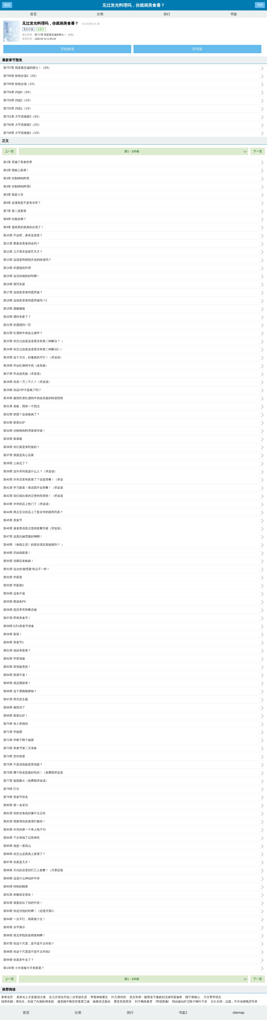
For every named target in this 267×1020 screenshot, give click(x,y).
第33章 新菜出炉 (133, 423)
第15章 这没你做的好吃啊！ (133, 276)
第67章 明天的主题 (133, 699)
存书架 (197, 49)
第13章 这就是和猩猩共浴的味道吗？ (133, 260)
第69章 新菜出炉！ (133, 716)
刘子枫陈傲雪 (143, 1001)
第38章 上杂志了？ (133, 463)
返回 (7, 4)
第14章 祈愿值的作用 (133, 268)
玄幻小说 (28, 29)
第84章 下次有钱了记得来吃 (133, 838)
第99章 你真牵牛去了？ (133, 960)
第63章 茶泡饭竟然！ (133, 667)
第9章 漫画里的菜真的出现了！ (133, 227)
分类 (100, 14)
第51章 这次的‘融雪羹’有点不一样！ (133, 569)
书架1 (183, 1012)
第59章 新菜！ (133, 634)
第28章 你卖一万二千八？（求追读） (133, 382)
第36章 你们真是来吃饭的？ (133, 447)
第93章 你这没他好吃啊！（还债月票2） (133, 911)
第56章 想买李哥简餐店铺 (133, 610)
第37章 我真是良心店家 (133, 455)
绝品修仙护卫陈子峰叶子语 (189, 1001)
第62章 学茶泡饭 (133, 659)
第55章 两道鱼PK (133, 602)
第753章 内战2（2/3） (133, 100)
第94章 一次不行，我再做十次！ (133, 919)
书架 (233, 14)
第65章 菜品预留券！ (133, 683)
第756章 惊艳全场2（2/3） (133, 76)
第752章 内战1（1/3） (133, 108)
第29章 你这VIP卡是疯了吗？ (133, 390)
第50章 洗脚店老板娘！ (133, 561)
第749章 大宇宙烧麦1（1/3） (133, 133)
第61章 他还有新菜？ (133, 650)
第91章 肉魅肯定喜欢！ (133, 895)
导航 (260, 4)
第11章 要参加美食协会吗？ (133, 243)
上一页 (9, 151)
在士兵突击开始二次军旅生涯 (68, 997)
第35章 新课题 (133, 439)
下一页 (257, 151)
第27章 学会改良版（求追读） (133, 374)
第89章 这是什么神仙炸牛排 (133, 878)
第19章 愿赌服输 (133, 309)
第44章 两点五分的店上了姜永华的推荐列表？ (133, 512)
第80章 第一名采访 (133, 805)
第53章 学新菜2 (133, 585)
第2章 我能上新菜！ (133, 170)
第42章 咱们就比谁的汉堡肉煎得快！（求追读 (133, 496)
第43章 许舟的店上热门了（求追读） (133, 504)
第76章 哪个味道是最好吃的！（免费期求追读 (133, 773)
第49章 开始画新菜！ (133, 553)
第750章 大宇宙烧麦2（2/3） (133, 125)
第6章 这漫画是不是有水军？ (133, 203)
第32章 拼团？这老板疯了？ (133, 414)
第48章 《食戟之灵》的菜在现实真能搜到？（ (133, 545)
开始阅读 (67, 49)
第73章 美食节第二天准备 (133, 748)
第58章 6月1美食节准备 (133, 626)
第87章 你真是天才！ (133, 862)
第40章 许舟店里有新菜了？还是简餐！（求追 (133, 480)
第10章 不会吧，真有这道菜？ (133, 235)
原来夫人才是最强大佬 (31, 997)
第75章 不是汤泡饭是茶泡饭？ (133, 764)
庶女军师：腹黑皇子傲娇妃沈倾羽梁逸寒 (156, 997)
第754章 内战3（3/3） (133, 92)
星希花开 (7, 997)
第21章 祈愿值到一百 (133, 325)
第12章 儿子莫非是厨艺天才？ (133, 252)
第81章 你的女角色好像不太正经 (133, 813)
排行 (167, 14)
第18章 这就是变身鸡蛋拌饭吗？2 (133, 300)
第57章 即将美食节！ (133, 618)
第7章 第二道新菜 (133, 211)
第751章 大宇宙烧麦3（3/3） (133, 117)
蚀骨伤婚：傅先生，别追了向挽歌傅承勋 (27, 1001)
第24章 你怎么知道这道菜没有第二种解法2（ (133, 349)
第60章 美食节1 (133, 642)
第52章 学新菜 (133, 577)
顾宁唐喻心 (192, 997)
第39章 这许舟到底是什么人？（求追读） (133, 471)
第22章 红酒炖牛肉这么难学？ (133, 333)
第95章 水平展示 (133, 927)
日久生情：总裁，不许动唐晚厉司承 (234, 1001)
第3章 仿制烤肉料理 (133, 178)
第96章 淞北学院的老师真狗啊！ (133, 935)
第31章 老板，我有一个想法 (133, 406)
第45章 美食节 (133, 520)
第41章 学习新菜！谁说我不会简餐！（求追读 (133, 488)
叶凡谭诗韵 (118, 997)
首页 (33, 14)
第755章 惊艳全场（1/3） (133, 84)
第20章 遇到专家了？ (133, 317)
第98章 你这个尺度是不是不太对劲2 (133, 952)
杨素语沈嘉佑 (101, 1001)
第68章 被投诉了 (133, 707)
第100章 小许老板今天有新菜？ (133, 968)
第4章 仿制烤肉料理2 (133, 186)
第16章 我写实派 (133, 284)
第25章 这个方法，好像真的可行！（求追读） (133, 357)
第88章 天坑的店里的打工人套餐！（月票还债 (133, 870)
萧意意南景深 (122, 1001)
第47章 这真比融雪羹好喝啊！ (133, 536)
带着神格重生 (99, 997)
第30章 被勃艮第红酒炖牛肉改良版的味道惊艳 (133, 398)
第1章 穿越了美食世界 (133, 162)
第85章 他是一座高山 (133, 846)
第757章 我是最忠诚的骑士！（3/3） (55, 34)
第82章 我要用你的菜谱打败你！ (133, 821)
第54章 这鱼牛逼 (133, 593)
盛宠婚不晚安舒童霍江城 (73, 1001)
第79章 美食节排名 (133, 797)
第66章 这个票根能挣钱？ (133, 691)
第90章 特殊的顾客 (133, 887)
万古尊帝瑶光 (212, 997)
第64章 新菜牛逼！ (133, 675)
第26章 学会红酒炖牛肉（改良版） (133, 366)
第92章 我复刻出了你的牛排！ (133, 903)
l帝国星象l (162, 1001)
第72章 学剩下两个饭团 (133, 740)
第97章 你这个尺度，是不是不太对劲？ (133, 943)
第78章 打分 (133, 789)
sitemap (238, 1012)
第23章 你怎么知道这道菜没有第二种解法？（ (133, 341)
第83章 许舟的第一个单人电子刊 (133, 830)
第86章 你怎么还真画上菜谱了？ (133, 854)
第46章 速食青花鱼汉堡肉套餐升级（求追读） (133, 528)
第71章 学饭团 (133, 732)
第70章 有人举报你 (133, 724)
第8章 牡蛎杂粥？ (133, 219)
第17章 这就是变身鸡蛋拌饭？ (133, 292)
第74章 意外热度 (133, 756)
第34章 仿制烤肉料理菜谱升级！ (133, 431)
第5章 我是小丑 (133, 195)
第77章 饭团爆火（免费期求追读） (133, 781)
